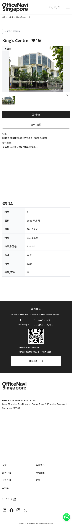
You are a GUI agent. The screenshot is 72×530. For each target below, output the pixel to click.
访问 (38, 480)
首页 (3, 17)
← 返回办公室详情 (12, 31)
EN (50, 7)
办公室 (11, 17)
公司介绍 (6, 480)
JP (55, 7)
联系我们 (40, 465)
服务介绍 (6, 472)
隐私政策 (40, 472)
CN (58, 7)
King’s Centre (21, 17)
